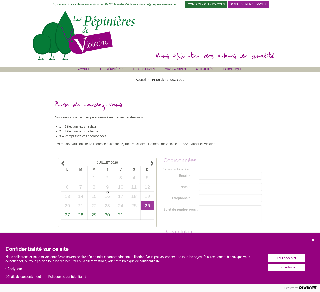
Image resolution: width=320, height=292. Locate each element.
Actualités (204, 69)
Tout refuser (286, 267)
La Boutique (232, 69)
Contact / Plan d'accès (206, 4)
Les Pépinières (112, 69)
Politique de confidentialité (67, 276)
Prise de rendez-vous (248, 4)
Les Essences (144, 69)
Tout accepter (286, 258)
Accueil (84, 69)
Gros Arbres (175, 69)
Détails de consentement (23, 276)
